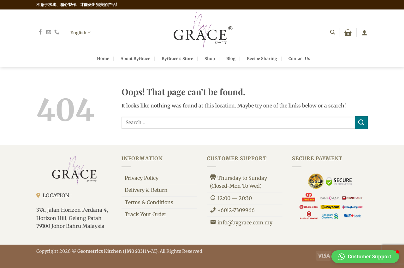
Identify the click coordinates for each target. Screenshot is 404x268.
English (80, 32)
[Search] (332, 32)
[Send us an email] (48, 32)
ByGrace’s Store (177, 58)
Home (103, 58)
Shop (210, 58)
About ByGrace (135, 58)
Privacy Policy (141, 178)
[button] (348, 33)
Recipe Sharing (262, 58)
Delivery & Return (146, 190)
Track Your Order (145, 214)
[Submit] (361, 122)
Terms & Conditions (149, 202)
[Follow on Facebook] (40, 32)
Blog (230, 58)
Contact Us (299, 58)
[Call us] (56, 32)
